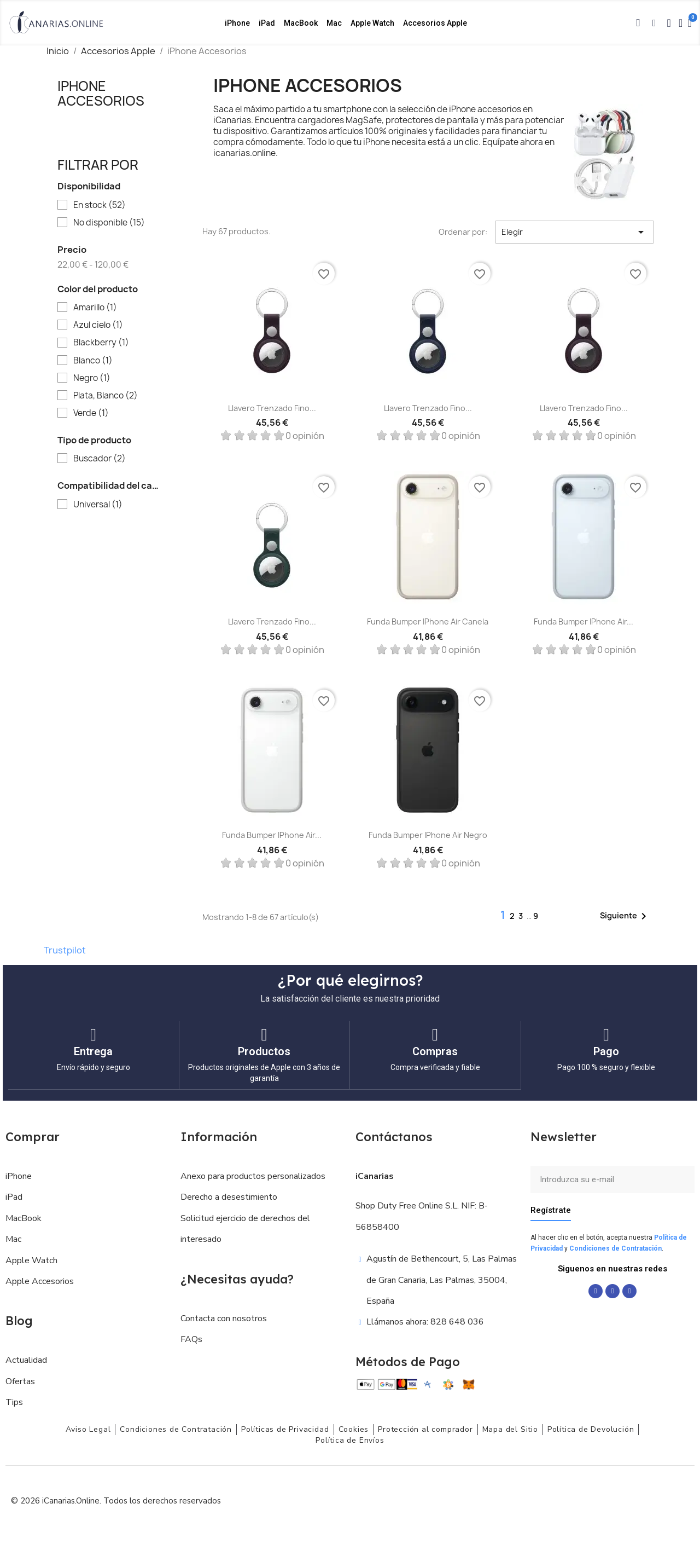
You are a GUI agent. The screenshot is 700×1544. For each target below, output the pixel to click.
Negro (91, 378)
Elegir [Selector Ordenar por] (574, 232)
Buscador (99, 458)
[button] (638, 23)
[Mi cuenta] (680, 23)
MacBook (301, 23)
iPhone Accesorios (100, 93)
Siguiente (625, 916)
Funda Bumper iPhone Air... (583, 621)
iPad (267, 23)
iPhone (237, 23)
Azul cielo (98, 325)
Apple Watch (372, 23)
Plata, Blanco (105, 395)
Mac (334, 23)
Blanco (93, 360)
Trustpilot (65, 950)
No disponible (109, 222)
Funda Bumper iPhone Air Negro (428, 835)
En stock (99, 205)
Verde (91, 413)
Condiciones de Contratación (615, 1248)
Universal (97, 504)
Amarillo (95, 307)
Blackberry (101, 342)
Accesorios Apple (435, 23)
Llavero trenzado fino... (272, 408)
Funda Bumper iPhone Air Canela (427, 621)
